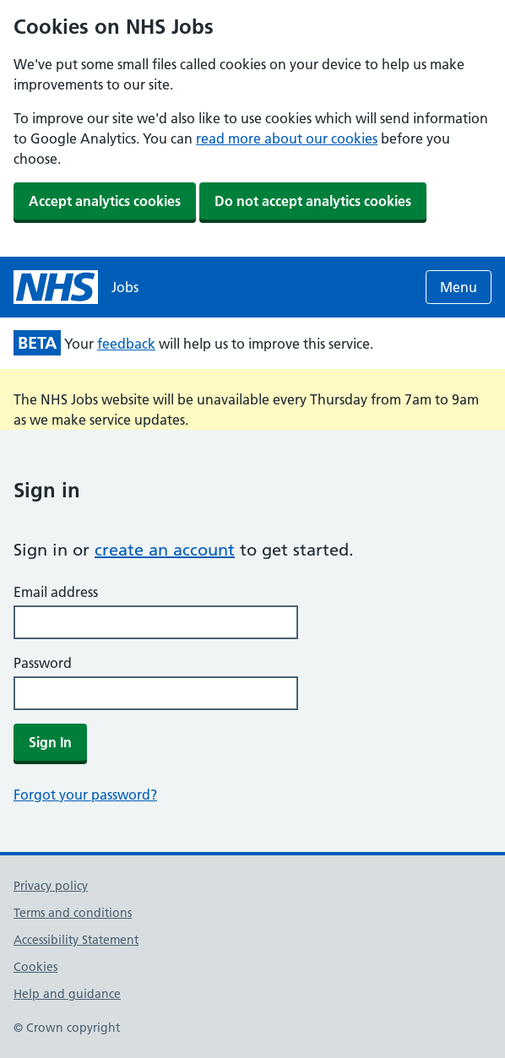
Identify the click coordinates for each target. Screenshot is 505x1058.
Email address (56, 591)
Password (43, 662)
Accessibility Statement (76, 939)
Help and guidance (67, 993)
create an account (165, 550)
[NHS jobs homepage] (76, 287)
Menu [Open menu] (458, 287)
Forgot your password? (85, 794)
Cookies (35, 966)
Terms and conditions (73, 912)
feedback (126, 343)
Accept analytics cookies (105, 201)
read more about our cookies (286, 138)
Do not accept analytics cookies (312, 201)
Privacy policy (51, 885)
